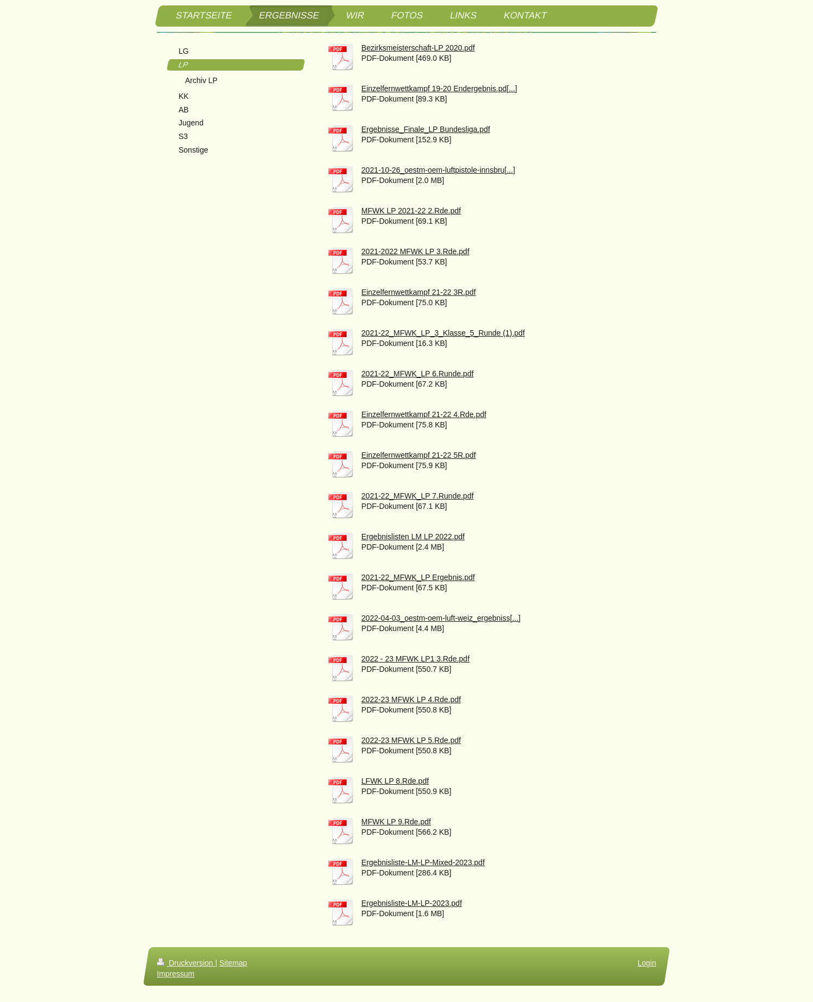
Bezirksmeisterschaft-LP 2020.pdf (418, 47)
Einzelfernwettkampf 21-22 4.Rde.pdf (423, 414)
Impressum (175, 973)
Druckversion (186, 963)
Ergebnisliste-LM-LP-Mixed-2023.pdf (423, 862)
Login (647, 963)
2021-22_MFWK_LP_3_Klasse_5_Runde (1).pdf (443, 333)
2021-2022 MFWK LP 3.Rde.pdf (415, 251)
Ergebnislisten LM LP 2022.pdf (413, 536)
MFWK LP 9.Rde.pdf (396, 821)
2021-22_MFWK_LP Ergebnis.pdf (418, 577)
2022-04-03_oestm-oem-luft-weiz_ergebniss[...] (440, 618)
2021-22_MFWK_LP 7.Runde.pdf (417, 495)
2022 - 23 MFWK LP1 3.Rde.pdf (415, 658)
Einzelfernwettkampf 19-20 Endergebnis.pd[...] (439, 88)
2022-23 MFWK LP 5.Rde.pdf (411, 740)
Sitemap (233, 963)
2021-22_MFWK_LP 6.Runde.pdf (417, 373)
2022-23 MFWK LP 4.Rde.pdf (411, 699)
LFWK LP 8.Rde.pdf (395, 781)
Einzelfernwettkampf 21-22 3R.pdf (418, 292)
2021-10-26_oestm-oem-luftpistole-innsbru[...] (438, 170)
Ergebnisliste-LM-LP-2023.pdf (411, 903)
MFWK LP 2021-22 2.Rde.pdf (411, 210)
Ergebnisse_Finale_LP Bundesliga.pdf (425, 129)
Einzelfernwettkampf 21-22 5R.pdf (418, 455)
